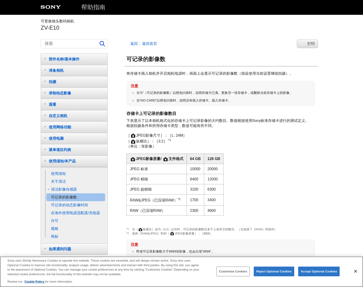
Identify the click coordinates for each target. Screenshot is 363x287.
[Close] (355, 273)
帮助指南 (93, 7)
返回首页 (149, 44)
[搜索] (74, 43)
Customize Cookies (233, 273)
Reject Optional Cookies (274, 273)
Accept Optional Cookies (319, 273)
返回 (134, 44)
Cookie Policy (35, 283)
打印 (311, 44)
